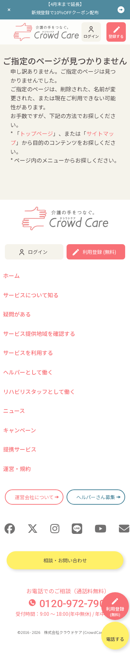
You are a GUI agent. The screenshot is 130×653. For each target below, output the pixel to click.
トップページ (36, 133)
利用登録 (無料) (99, 251)
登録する (116, 36)
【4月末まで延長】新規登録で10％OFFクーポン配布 (65, 8)
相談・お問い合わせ (65, 560)
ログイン (91, 36)
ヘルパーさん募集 (95, 497)
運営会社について (34, 497)
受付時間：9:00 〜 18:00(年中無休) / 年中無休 (65, 613)
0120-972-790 (67, 603)
